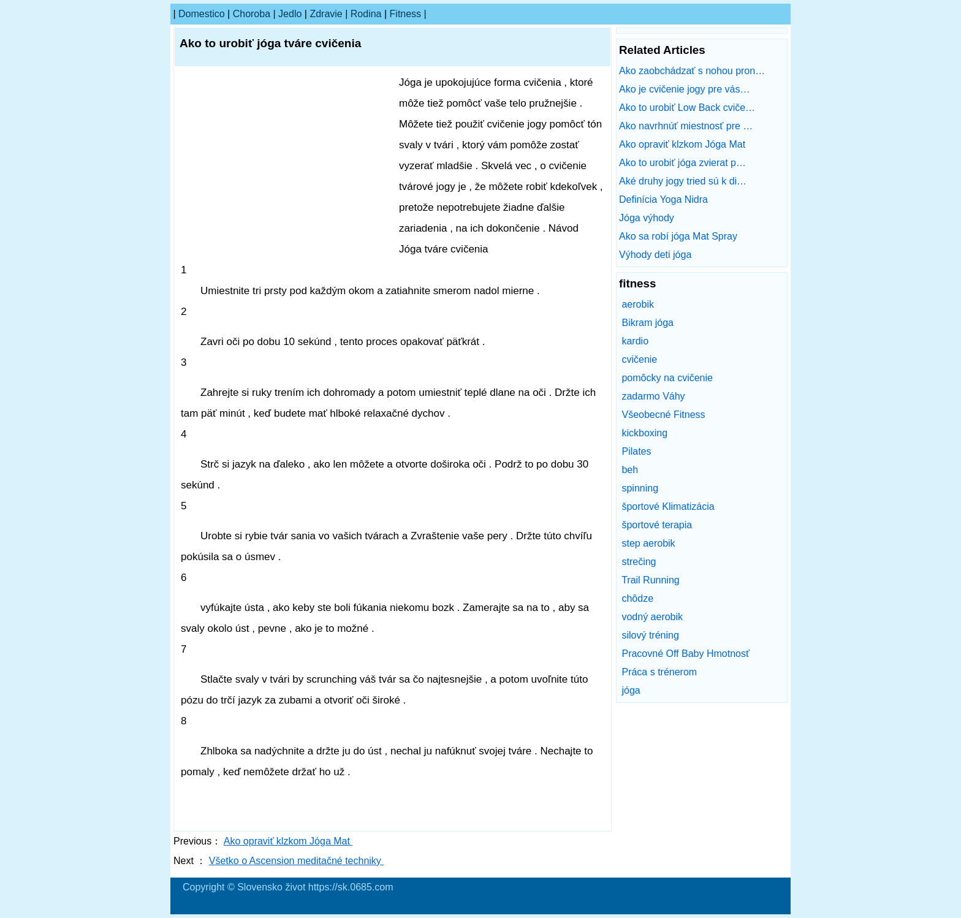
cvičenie (639, 359)
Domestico (201, 14)
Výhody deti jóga (656, 254)
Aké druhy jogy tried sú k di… (682, 181)
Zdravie (326, 14)
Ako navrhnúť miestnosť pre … (686, 126)
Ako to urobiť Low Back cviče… (687, 107)
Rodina (366, 14)
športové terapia (656, 525)
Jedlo (290, 14)
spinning (639, 488)
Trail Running (650, 580)
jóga (630, 690)
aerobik (637, 304)
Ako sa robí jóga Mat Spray (679, 236)
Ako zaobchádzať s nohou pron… (692, 71)
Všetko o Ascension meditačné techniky (296, 860)
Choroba (251, 14)
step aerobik (648, 543)
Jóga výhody (648, 218)
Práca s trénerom (659, 672)
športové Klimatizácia (667, 506)
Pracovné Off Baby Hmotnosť (685, 653)
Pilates (636, 451)
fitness (406, 14)
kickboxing (644, 433)
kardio (634, 341)
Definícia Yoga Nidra (664, 199)
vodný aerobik (652, 617)
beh (629, 470)
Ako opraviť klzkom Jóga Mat (288, 841)
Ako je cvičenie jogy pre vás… (684, 89)
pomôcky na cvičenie (667, 378)
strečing (638, 561)
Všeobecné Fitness (663, 414)
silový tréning (649, 635)
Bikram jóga (647, 322)
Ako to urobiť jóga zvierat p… (682, 162)
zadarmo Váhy (653, 396)
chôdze (637, 598)
